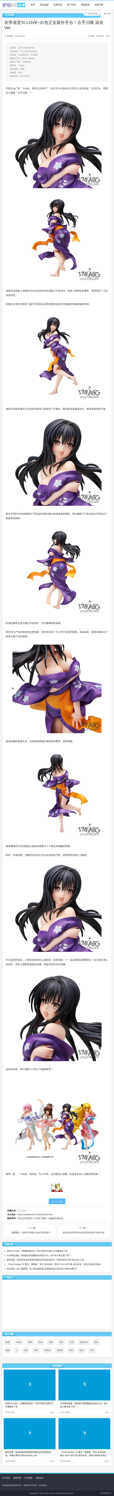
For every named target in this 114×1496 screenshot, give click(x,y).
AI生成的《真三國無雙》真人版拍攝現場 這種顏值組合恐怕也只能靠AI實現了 (42, 1268)
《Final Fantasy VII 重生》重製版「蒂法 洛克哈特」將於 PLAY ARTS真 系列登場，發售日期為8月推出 (54, 1264)
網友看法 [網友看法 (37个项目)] (84, 1342)
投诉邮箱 (43, 1485)
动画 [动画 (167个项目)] (26, 1350)
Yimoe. (53, 1493)
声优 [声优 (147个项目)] (61, 1342)
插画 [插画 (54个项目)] (36, 1350)
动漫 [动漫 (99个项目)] (40, 1342)
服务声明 (17, 1478)
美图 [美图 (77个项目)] (30, 1342)
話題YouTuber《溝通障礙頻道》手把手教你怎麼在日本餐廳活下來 (37, 1251)
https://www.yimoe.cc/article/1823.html (35, 1214)
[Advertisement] (57, 1305)
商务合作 (40, 1478)
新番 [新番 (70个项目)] (8, 1342)
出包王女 (100, 36)
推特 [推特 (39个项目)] (81, 1350)
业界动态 (57, 4)
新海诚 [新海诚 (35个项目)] (47, 1350)
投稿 (107, 13)
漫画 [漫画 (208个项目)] (8, 1350)
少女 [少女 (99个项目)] (72, 1342)
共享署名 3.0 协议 (32, 1218)
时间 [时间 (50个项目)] (71, 1350)
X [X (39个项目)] (16, 1350)
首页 (33, 4)
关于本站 (6, 1478)
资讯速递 (44, 4)
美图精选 (85, 4)
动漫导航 (98, 4)
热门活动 (71, 4)
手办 (108, 36)
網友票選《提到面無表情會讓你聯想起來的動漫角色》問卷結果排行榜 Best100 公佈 (45, 1260)
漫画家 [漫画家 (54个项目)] (60, 1350)
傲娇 (92, 36)
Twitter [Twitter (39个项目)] (19, 1342)
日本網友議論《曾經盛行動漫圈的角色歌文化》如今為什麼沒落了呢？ (39, 1255)
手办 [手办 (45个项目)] (92, 1350)
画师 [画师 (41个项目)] (51, 1342)
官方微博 (28, 1478)
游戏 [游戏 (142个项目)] (96, 1342)
